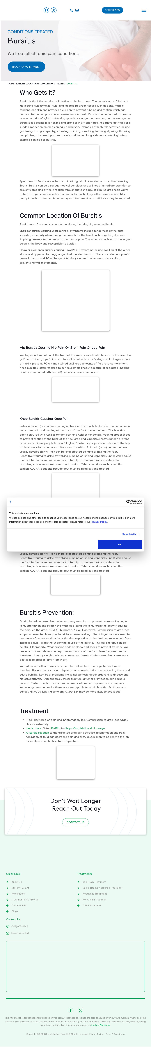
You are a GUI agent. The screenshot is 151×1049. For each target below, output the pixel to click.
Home (11, 83)
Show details (129, 534)
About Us (17, 882)
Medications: (34, 728)
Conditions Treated (53, 83)
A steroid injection (37, 732)
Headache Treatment (95, 895)
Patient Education (27, 83)
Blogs (15, 913)
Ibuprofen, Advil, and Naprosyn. (85, 728)
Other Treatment (92, 907)
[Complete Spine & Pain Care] (75, 968)
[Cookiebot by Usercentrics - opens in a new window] (128, 502)
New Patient (19, 895)
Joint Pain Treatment (95, 882)
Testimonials (19, 907)
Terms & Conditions (115, 1036)
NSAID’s (55, 728)
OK (120, 544)
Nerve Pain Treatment (95, 901)
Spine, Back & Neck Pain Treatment (103, 889)
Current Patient (20, 889)
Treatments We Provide (25, 901)
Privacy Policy (96, 1036)
